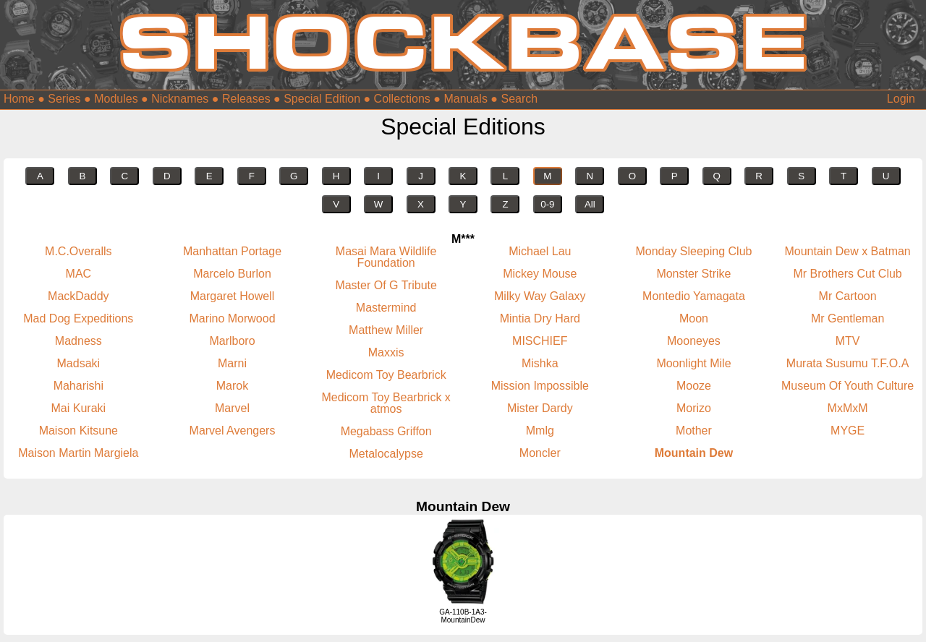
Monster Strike (693, 274)
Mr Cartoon (848, 296)
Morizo (693, 408)
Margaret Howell (232, 296)
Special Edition (322, 99)
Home (19, 99)
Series (64, 99)
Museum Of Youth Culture (847, 386)
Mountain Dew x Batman (847, 251)
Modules (115, 99)
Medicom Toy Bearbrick (386, 375)
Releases (246, 99)
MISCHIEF (539, 341)
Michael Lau (540, 251)
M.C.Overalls (78, 251)
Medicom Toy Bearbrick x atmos (385, 403)
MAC (79, 274)
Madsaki (79, 363)
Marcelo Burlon (232, 274)
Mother (694, 430)
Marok (232, 386)
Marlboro (232, 341)
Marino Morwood (232, 318)
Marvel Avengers (233, 430)
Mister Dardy (540, 408)
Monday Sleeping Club (693, 251)
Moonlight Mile (693, 363)
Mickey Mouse (540, 274)
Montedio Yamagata (693, 296)
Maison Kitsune (78, 430)
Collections (402, 99)
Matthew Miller (386, 330)
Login (901, 99)
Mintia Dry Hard (540, 318)
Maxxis (386, 352)
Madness (78, 341)
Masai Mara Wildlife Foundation (386, 257)
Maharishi (78, 386)
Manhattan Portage (232, 251)
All (590, 204)
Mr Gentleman (847, 318)
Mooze (693, 386)
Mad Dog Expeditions (78, 318)
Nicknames (179, 99)
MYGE (848, 430)
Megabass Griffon (386, 431)
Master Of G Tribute (385, 285)
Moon (693, 318)
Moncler (540, 453)
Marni (232, 363)
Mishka (540, 363)
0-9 (547, 204)
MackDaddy (78, 296)
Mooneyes (694, 341)
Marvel (232, 408)
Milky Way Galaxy (540, 296)
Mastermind (386, 307)
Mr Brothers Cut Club (847, 274)
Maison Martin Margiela (78, 453)
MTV (848, 341)
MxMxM (848, 408)
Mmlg (540, 430)
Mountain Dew (694, 453)
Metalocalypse (386, 454)
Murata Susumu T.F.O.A (847, 363)
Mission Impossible (540, 386)
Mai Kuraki (78, 408)
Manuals (465, 99)
